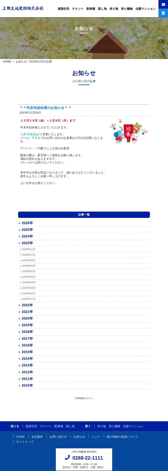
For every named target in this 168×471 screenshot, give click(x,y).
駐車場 (90, 8)
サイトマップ (25, 442)
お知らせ (79, 437)
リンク (95, 437)
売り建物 (127, 8)
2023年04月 (29, 283)
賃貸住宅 (63, 8)
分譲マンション (145, 8)
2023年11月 (29, 255)
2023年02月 (29, 294)
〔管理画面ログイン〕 (84, 399)
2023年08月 (29, 266)
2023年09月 (29, 261)
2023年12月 (29, 250)
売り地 (114, 8)
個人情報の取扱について (122, 437)
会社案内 (37, 437)
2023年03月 (29, 289)
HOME (7, 61)
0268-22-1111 (87, 459)
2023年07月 (29, 272)
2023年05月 (29, 278)
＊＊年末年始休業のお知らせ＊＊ (45, 109)
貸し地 (102, 8)
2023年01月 (29, 300)
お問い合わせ (58, 437)
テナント (78, 8)
